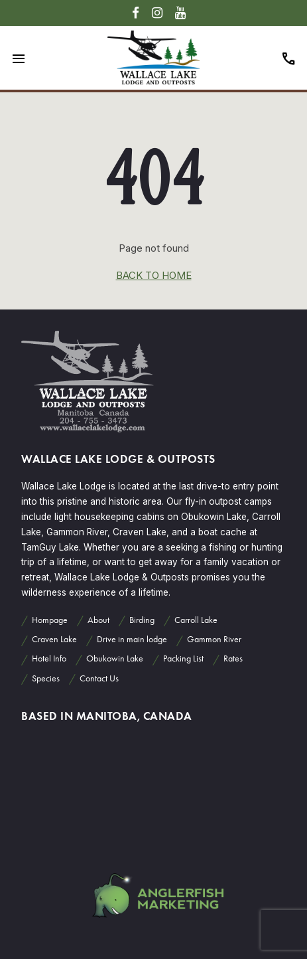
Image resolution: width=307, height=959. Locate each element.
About (98, 620)
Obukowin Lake (114, 658)
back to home (154, 275)
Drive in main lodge (132, 639)
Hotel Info (49, 658)
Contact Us (99, 678)
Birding (141, 620)
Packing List (183, 658)
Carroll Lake (195, 620)
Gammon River (214, 639)
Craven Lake (54, 639)
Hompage (50, 620)
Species (46, 678)
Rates (233, 658)
